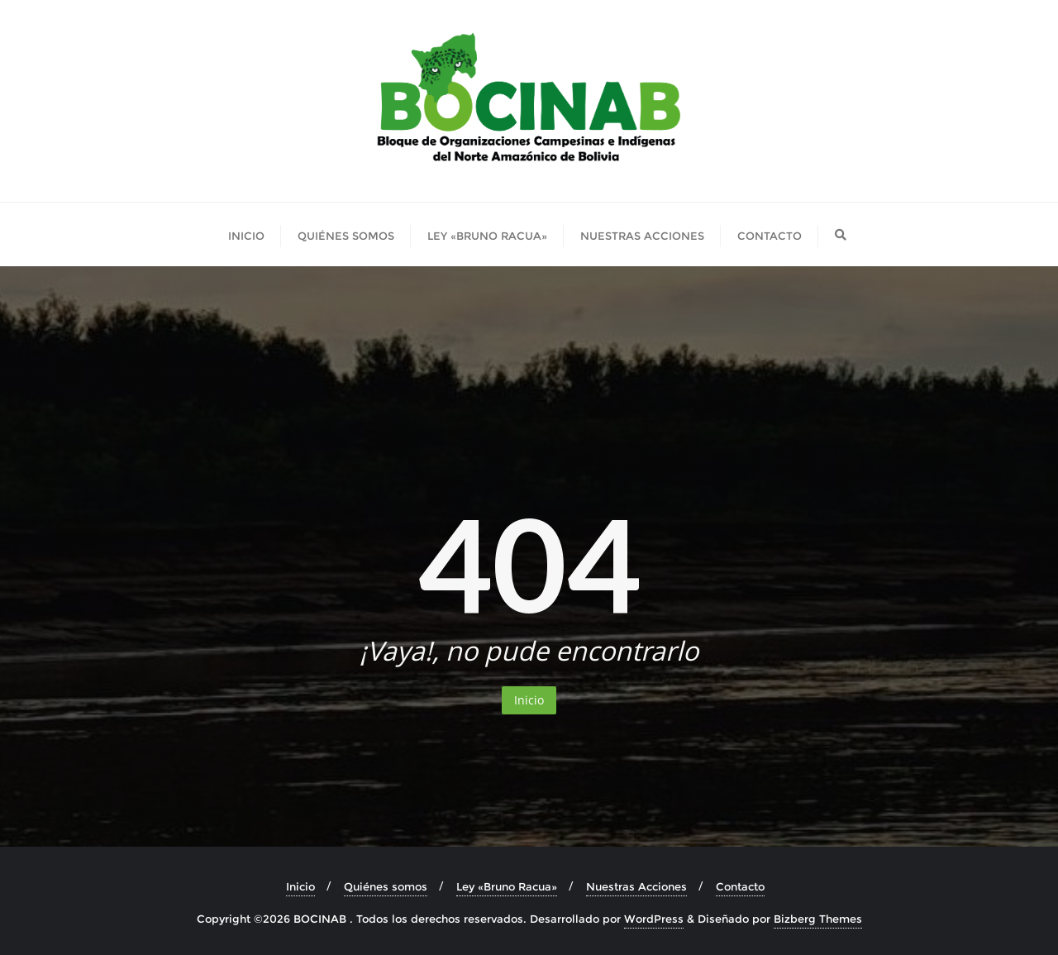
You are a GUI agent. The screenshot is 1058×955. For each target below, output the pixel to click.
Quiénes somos (385, 886)
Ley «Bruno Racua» (506, 886)
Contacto (740, 886)
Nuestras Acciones (636, 886)
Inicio (529, 700)
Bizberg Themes (818, 918)
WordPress (654, 918)
